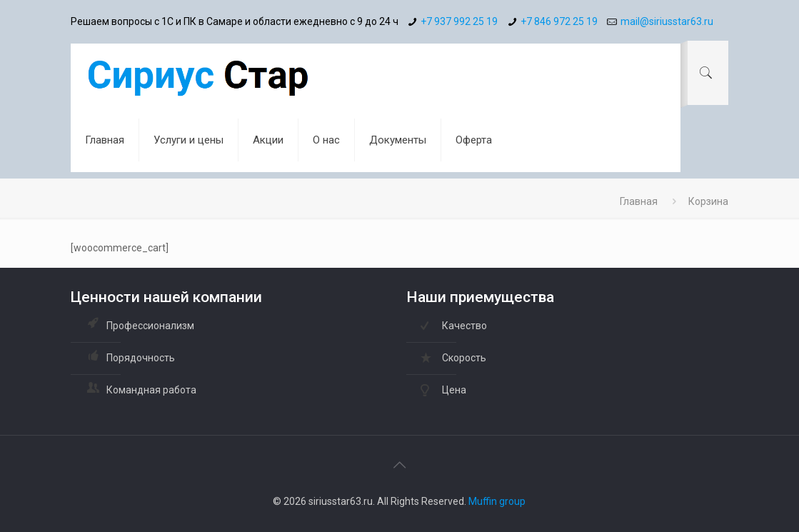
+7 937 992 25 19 (459, 21)
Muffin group (497, 501)
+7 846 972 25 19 (559, 21)
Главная (639, 201)
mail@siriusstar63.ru (666, 21)
